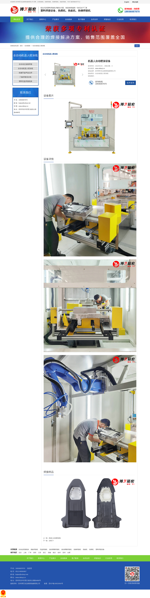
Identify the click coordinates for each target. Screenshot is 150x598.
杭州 (59, 552)
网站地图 (135, 2)
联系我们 (133, 19)
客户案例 (81, 19)
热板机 (85, 549)
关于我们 (29, 19)
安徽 (49, 552)
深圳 (34, 552)
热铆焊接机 (77, 549)
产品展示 (55, 19)
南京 (54, 552)
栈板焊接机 (34, 549)
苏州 (64, 552)
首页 (21, 46)
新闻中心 (42, 19)
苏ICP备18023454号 (56, 583)
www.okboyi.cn (100, 68)
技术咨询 (130, 83)
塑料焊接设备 (100, 549)
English (126, 2)
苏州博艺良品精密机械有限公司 (29, 583)
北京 (20, 552)
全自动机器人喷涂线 (39, 46)
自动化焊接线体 (24, 549)
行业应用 (120, 19)
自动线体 (68, 19)
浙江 (44, 552)
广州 (29, 552)
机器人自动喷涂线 (55, 538)
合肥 (68, 552)
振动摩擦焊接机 (66, 549)
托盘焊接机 (43, 549)
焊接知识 (107, 19)
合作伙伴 (94, 19)
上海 (24, 552)
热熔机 (91, 549)
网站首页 (17, 19)
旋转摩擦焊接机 (54, 549)
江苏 (39, 552)
